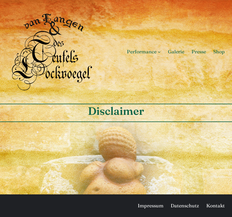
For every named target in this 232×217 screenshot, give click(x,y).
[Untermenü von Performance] (159, 51)
